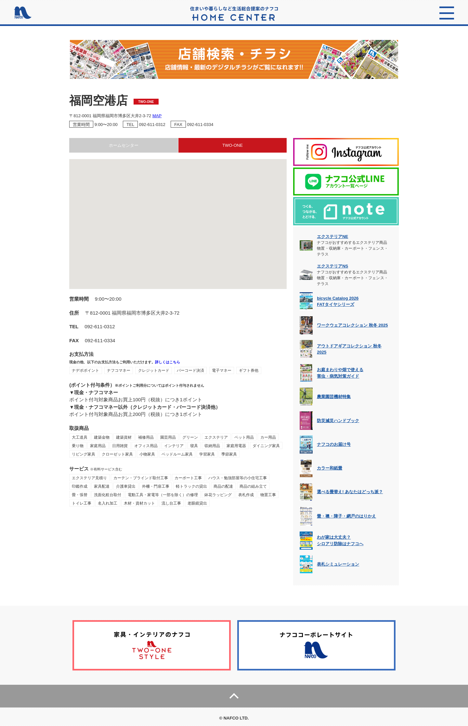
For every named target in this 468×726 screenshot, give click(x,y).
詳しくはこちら (167, 362)
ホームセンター (123, 145)
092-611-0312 (152, 124)
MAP (157, 115)
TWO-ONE (232, 145)
